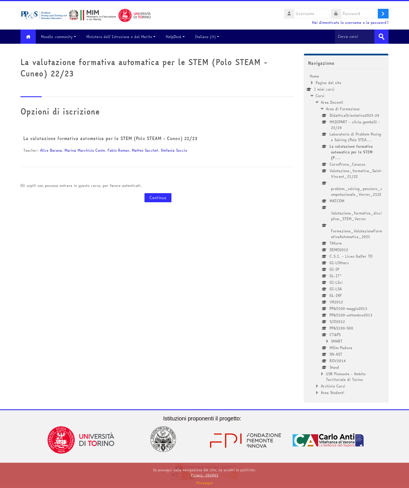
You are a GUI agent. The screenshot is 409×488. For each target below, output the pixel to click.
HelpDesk (175, 36)
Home (314, 76)
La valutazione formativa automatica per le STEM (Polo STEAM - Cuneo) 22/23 (110, 138)
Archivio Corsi (333, 386)
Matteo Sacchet (145, 150)
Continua (158, 198)
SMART (337, 341)
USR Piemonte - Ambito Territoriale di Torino (346, 376)
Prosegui (204, 483)
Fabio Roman (118, 150)
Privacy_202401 (204, 475)
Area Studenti (332, 392)
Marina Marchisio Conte (84, 150)
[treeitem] (346, 234)
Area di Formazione (343, 109)
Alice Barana (51, 150)
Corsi (320, 96)
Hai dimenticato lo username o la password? (350, 22)
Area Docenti (332, 102)
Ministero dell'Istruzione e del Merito (121, 36)
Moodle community (58, 36)
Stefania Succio (174, 150)
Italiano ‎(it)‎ (207, 36)
